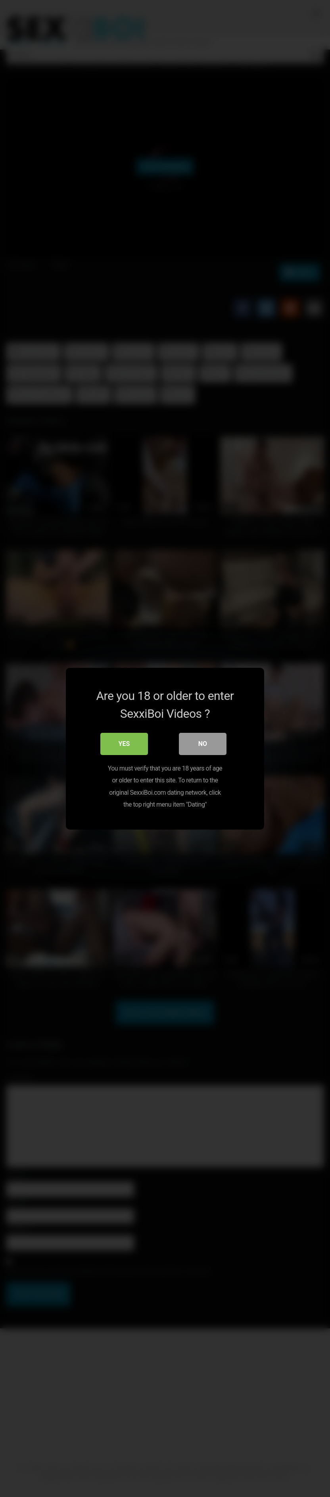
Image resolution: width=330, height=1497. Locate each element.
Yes (124, 743)
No (202, 743)
